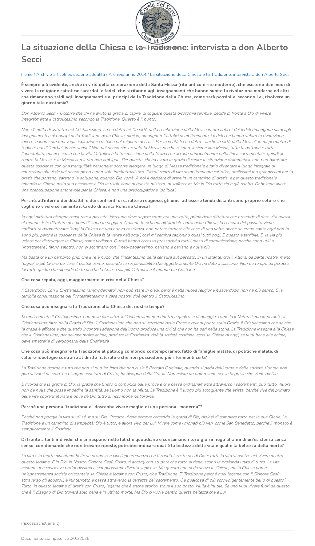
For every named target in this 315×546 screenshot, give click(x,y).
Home (27, 74)
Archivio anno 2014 (127, 74)
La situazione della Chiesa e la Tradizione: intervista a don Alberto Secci (220, 74)
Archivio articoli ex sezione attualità (71, 74)
